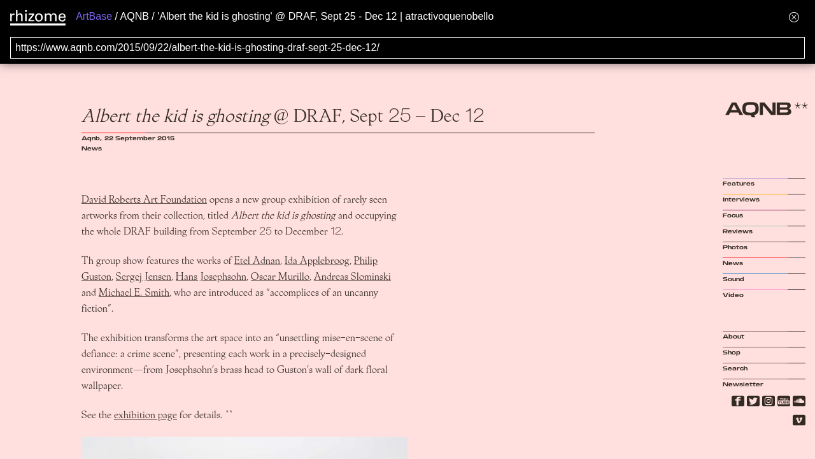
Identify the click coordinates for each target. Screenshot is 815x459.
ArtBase (94, 16)
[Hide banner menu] (794, 17)
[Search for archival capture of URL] (407, 48)
